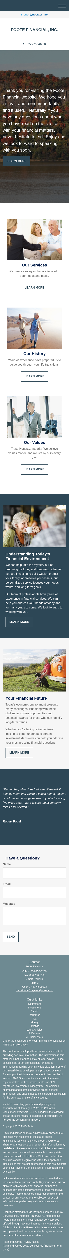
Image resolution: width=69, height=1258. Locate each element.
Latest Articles (34, 1029)
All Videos (34, 1033)
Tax (35, 1018)
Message (9, 903)
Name (7, 864)
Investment (34, 1007)
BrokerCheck (20, 1044)
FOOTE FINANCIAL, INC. (34, 30)
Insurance (34, 1014)
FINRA (34, 1215)
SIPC (41, 1215)
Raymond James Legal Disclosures (23, 1245)
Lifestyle (34, 1025)
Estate (34, 1011)
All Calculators (34, 1037)
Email (7, 884)
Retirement (34, 1003)
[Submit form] (11, 937)
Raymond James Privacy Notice (21, 1241)
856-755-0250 (34, 44)
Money (34, 1022)
